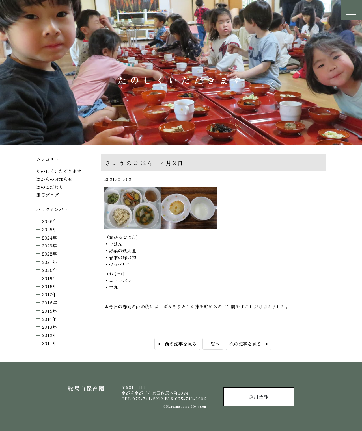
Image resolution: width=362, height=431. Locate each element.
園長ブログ (47, 194)
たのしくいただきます (58, 171)
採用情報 (259, 396)
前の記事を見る (177, 343)
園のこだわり (49, 187)
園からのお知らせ (54, 179)
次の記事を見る (248, 343)
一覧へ (213, 343)
